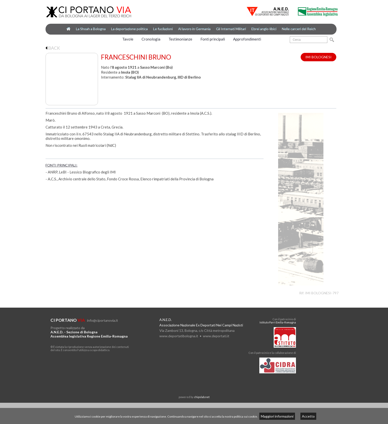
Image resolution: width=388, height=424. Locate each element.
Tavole (127, 39)
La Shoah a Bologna (91, 29)
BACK (53, 48)
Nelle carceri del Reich (299, 29)
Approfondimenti (247, 39)
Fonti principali (212, 39)
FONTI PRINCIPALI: (61, 165)
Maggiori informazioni (277, 416)
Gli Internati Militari (231, 29)
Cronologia (151, 39)
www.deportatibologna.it (178, 336)
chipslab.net (202, 397)
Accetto (308, 416)
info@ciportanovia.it (102, 320)
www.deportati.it (216, 336)
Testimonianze (180, 39)
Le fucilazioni (163, 29)
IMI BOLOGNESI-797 (322, 293)
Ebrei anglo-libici (263, 29)
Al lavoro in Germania (194, 29)
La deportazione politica (129, 29)
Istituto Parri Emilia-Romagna (278, 322)
